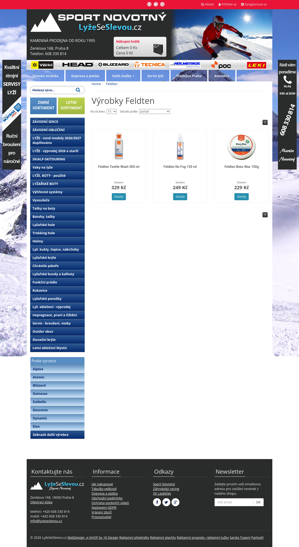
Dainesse (40, 393)
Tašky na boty (44, 208)
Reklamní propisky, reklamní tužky (203, 537)
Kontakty (221, 76)
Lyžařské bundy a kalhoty (53, 274)
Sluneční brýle (44, 339)
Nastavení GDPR (104, 507)
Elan (36, 426)
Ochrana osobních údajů (110, 503)
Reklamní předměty (134, 537)
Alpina (38, 369)
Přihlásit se (228, 4)
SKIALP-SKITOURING (49, 159)
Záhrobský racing (166, 489)
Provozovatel (101, 517)
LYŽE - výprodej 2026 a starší (55, 151)
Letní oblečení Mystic (50, 348)
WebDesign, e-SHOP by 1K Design (92, 537)
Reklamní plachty (163, 537)
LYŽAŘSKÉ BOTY (45, 183)
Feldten (111, 84)
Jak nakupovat (102, 484)
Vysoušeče (41, 200)
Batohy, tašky (44, 216)
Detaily (118, 197)
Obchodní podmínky (107, 498)
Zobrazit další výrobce (51, 434)
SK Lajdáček (162, 493)
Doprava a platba (85, 76)
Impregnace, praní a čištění (55, 315)
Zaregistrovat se (253, 4)
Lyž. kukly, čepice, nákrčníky (56, 249)
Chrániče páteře (46, 266)
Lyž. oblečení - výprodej (51, 307)
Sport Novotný (164, 484)
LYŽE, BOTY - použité (49, 175)
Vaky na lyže (43, 167)
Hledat (207, 4)
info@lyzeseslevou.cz (46, 521)
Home (96, 84)
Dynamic (40, 418)
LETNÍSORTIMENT (71, 105)
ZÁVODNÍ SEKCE (45, 121)
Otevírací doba (41, 502)
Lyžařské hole (44, 225)
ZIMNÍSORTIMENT (43, 105)
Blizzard (39, 385)
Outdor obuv (43, 331)
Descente (40, 410)
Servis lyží (155, 76)
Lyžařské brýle (44, 257)
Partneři (257, 537)
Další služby (123, 76)
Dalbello (39, 402)
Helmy (38, 241)
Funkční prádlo (45, 282)
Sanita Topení (240, 537)
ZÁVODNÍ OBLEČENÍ (49, 130)
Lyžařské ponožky (47, 298)
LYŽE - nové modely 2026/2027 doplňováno (57, 140)
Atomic (38, 377)
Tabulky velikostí (104, 489)
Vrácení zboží (102, 512)
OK (258, 502)
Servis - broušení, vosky (52, 323)
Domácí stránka (45, 76)
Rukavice (40, 290)
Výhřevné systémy (47, 192)
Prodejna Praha (189, 76)
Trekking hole (44, 233)
